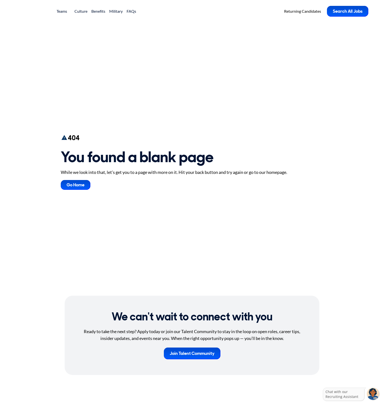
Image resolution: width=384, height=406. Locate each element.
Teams (64, 11)
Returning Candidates (302, 11)
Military (116, 11)
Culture (80, 11)
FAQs (131, 11)
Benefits (98, 11)
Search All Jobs (347, 11)
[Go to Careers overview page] (33, 11)
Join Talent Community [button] (192, 353)
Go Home (75, 185)
